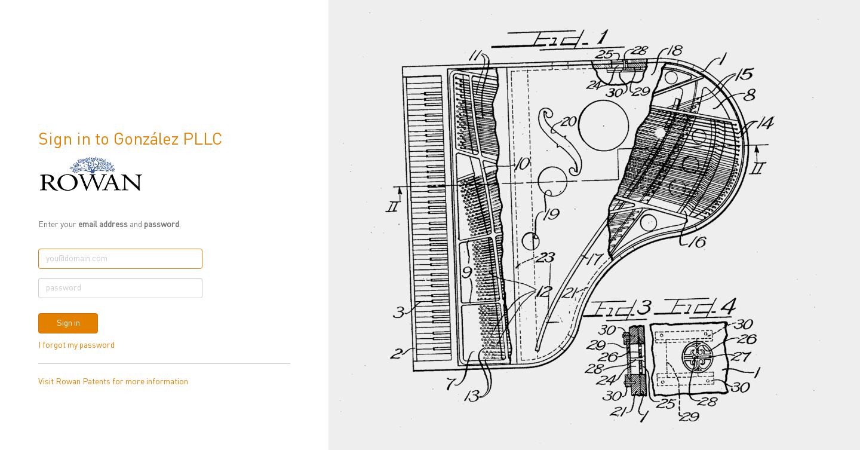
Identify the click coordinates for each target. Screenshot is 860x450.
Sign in (68, 323)
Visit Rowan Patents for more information (113, 382)
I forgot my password (76, 345)
